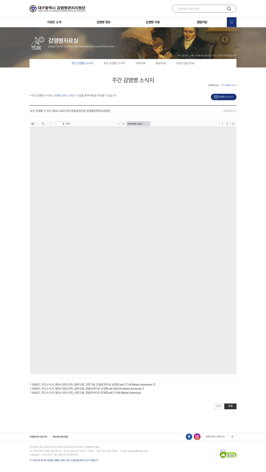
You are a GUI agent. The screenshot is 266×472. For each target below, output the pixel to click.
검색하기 (229, 9)
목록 (230, 412)
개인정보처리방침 (60, 442)
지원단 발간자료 (185, 69)
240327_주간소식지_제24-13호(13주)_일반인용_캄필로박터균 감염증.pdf (72, 394)
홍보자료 (161, 69)
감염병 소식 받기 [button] (223, 102)
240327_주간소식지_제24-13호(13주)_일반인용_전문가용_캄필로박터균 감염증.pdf (78, 390)
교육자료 (140, 69)
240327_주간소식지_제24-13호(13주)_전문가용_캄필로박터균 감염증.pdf (72, 398)
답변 (218, 412)
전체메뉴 (231, 22)
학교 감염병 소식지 (114, 69)
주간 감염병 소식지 (82, 69)
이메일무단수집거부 (38, 442)
